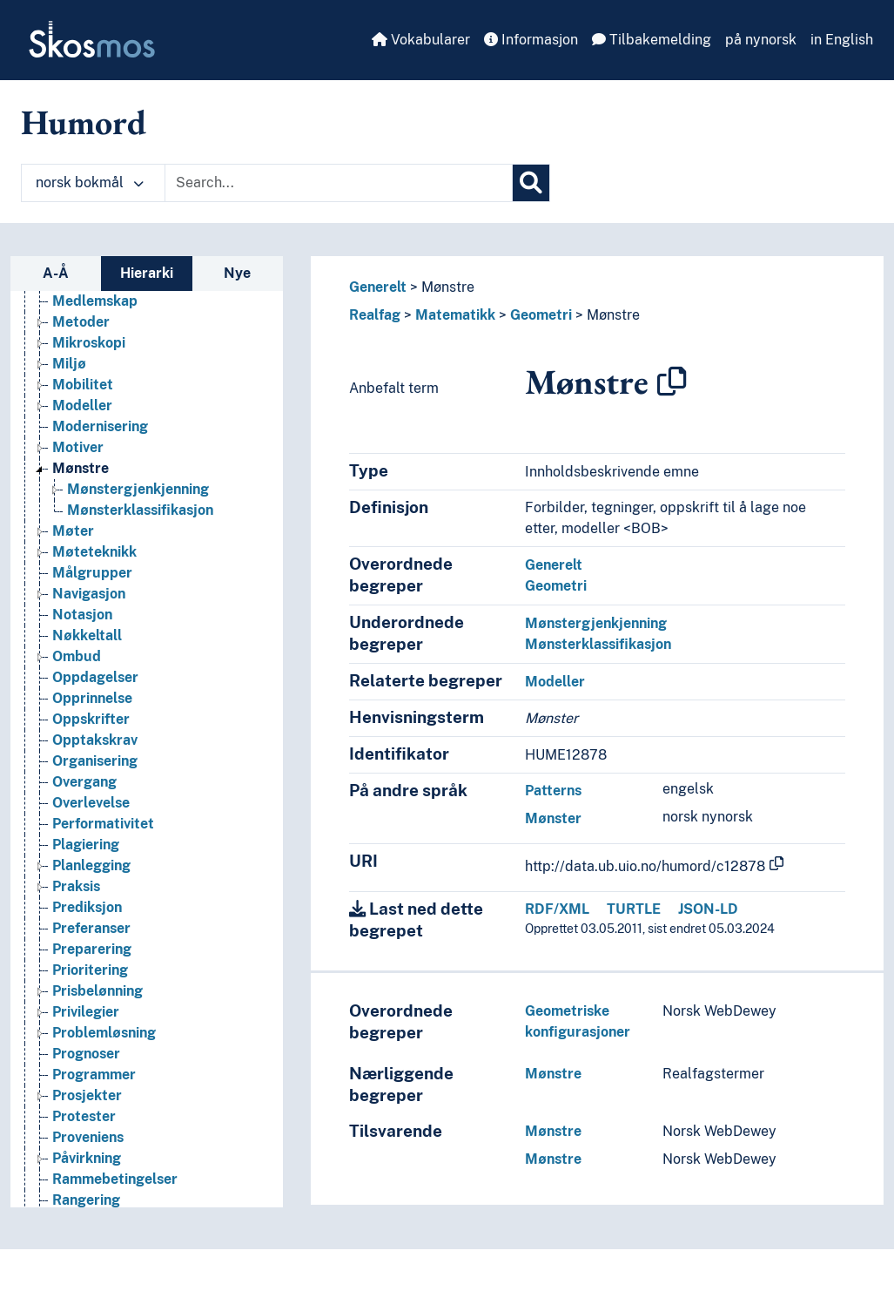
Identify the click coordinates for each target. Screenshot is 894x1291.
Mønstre (447, 287)
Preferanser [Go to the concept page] (91, 1105)
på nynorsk (761, 39)
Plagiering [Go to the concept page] (85, 1021)
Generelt (378, 287)
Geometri (541, 315)
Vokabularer (421, 39)
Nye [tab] (237, 273)
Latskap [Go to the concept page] (78, 394)
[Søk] (531, 183)
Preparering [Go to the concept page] (91, 1126)
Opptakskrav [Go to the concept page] (95, 917)
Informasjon (531, 39)
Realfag (374, 315)
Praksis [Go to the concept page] (76, 1063)
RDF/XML (557, 909)
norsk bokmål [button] (90, 182)
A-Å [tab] (56, 273)
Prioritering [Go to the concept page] (90, 1147)
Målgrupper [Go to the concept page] (92, 749)
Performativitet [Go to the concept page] (103, 1000)
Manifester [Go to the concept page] (88, 415)
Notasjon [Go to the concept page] (82, 791)
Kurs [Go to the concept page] (67, 331)
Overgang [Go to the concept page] (84, 958)
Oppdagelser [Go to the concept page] (95, 854)
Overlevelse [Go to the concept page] (91, 979)
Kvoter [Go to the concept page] (74, 373)
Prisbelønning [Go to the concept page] (97, 1167)
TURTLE (634, 909)
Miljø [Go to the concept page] (69, 540)
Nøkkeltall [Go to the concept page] (87, 812)
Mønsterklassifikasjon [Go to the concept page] (140, 687)
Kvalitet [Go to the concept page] (78, 352)
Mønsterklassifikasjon (598, 644)
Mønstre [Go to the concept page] (80, 645)
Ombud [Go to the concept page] (76, 833)
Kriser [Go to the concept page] (72, 310)
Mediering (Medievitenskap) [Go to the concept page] (144, 457)
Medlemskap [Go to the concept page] (95, 478)
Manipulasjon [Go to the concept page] (96, 436)
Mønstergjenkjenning (596, 623)
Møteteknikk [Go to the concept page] (94, 728)
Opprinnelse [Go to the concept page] (92, 875)
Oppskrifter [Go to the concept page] (91, 896)
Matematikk (455, 315)
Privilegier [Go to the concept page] (85, 1188)
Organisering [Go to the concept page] (95, 937)
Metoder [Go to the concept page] (81, 498)
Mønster (553, 818)
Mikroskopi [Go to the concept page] (88, 519)
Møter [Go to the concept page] (73, 708)
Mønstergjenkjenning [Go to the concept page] (138, 666)
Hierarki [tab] (146, 273)
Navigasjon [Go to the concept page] (88, 770)
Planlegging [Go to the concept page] (91, 1042)
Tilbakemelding (651, 39)
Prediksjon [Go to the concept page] (87, 1084)
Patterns (553, 790)
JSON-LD (708, 909)
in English (841, 39)
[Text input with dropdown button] (339, 183)
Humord (83, 122)
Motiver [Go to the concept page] (78, 624)
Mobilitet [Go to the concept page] (82, 561)
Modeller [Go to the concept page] (82, 582)
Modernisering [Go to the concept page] (100, 603)
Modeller (555, 681)
